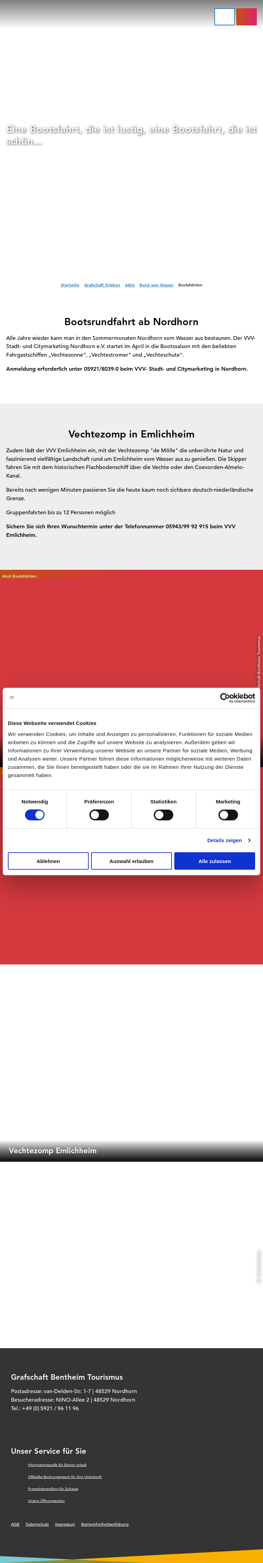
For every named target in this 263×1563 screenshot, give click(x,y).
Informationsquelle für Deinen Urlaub (57, 1465)
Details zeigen (224, 840)
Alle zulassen (215, 861)
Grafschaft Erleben (102, 284)
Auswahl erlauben (131, 861)
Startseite (70, 284)
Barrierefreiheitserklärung (104, 1524)
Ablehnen (48, 861)
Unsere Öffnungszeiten (46, 1501)
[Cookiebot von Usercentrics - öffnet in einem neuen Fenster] (225, 698)
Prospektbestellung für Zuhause (53, 1489)
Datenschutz (37, 1524)
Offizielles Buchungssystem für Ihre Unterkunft (65, 1477)
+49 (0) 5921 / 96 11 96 (50, 1408)
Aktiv (130, 284)
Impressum (65, 1524)
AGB (15, 1524)
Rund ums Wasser (156, 284)
